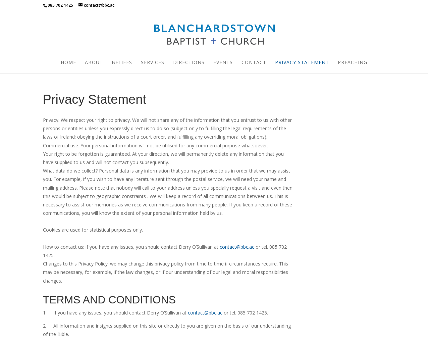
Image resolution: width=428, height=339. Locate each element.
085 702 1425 (60, 5)
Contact (254, 62)
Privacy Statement (302, 62)
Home (68, 62)
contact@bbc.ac (237, 173)
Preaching (352, 62)
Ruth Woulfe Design (267, 330)
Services (152, 62)
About (94, 62)
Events (223, 62)
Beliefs (122, 62)
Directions (189, 62)
